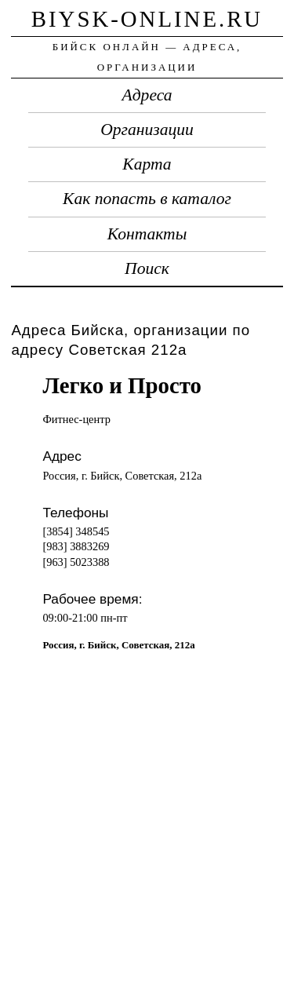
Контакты (147, 233)
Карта (146, 164)
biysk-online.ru (147, 18)
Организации (147, 129)
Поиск (147, 268)
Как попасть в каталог (147, 198)
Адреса (147, 95)
